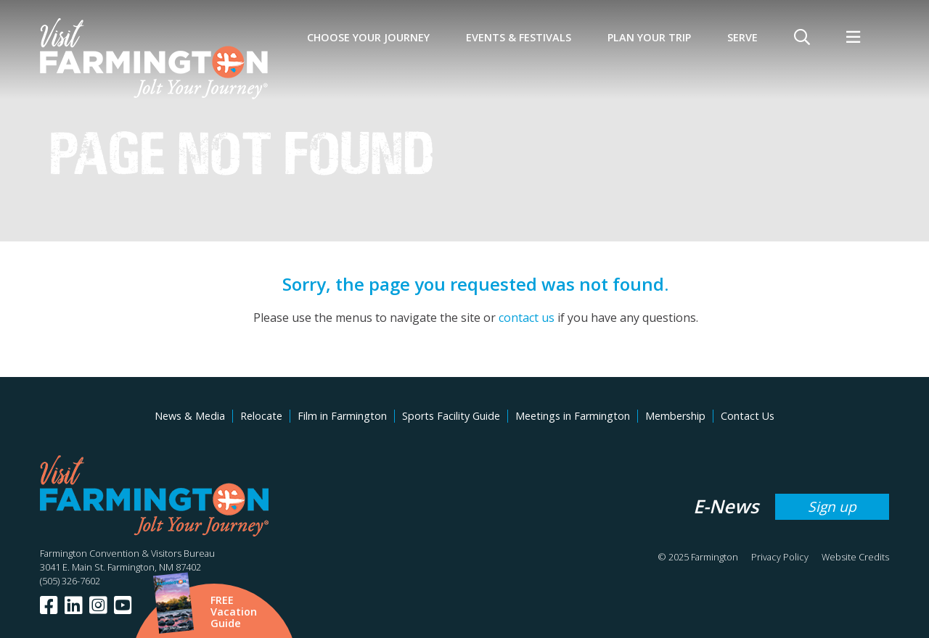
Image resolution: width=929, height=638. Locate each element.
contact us (526, 318)
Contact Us (747, 416)
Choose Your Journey (368, 37)
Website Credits (855, 556)
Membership (675, 416)
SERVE (742, 37)
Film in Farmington (342, 416)
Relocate (261, 416)
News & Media (190, 416)
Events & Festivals (518, 37)
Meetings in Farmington (572, 416)
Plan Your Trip (649, 37)
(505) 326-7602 (70, 580)
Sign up (832, 506)
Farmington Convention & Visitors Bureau (127, 553)
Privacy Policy (780, 556)
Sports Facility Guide (451, 416)
